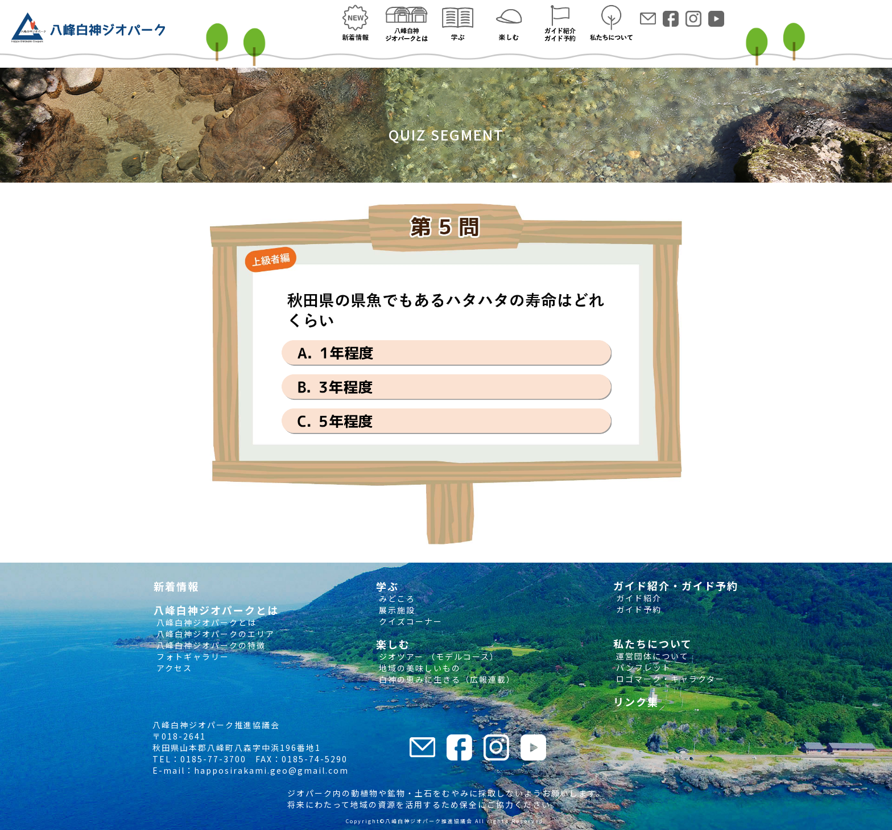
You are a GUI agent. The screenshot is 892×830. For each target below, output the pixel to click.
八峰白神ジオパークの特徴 (210, 645)
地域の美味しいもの (418, 668)
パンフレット (642, 667)
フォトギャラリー (191, 656)
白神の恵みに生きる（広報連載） (445, 679)
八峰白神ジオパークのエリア (214, 633)
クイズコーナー (409, 621)
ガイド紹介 (637, 598)
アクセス (173, 668)
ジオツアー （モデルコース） (437, 656)
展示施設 (395, 610)
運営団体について (651, 656)
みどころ (395, 598)
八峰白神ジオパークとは (205, 622)
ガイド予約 (637, 609)
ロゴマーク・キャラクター (669, 678)
